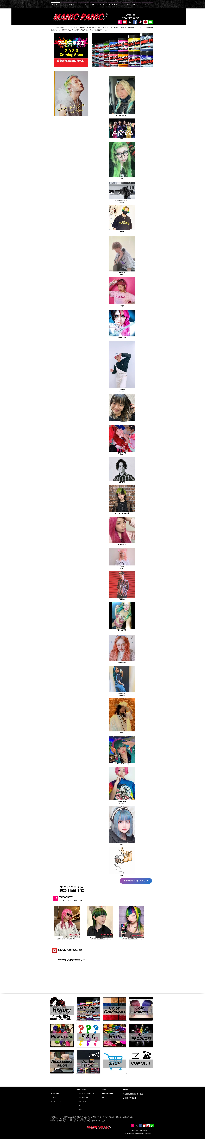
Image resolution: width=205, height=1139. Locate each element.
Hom (53, 1089)
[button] (98, 3)
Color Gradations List (86, 1093)
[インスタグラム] (120, 22)
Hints (79, 1109)
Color (78, 1089)
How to (80, 1101)
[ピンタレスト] (145, 22)
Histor (53, 1097)
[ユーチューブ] (125, 22)
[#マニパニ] (130, 15)
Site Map (55, 1093)
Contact (106, 1097)
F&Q (79, 1105)
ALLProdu (55, 1101)
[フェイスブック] (135, 22)
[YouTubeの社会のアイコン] (54, 950)
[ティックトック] (140, 22)
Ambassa (106, 1093)
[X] (130, 22)
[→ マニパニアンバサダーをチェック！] (136, 881)
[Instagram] (55, 898)
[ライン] (150, 22)
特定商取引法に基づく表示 (133, 1094)
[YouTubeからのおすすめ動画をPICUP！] (73, 960)
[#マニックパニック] (130, 18)
